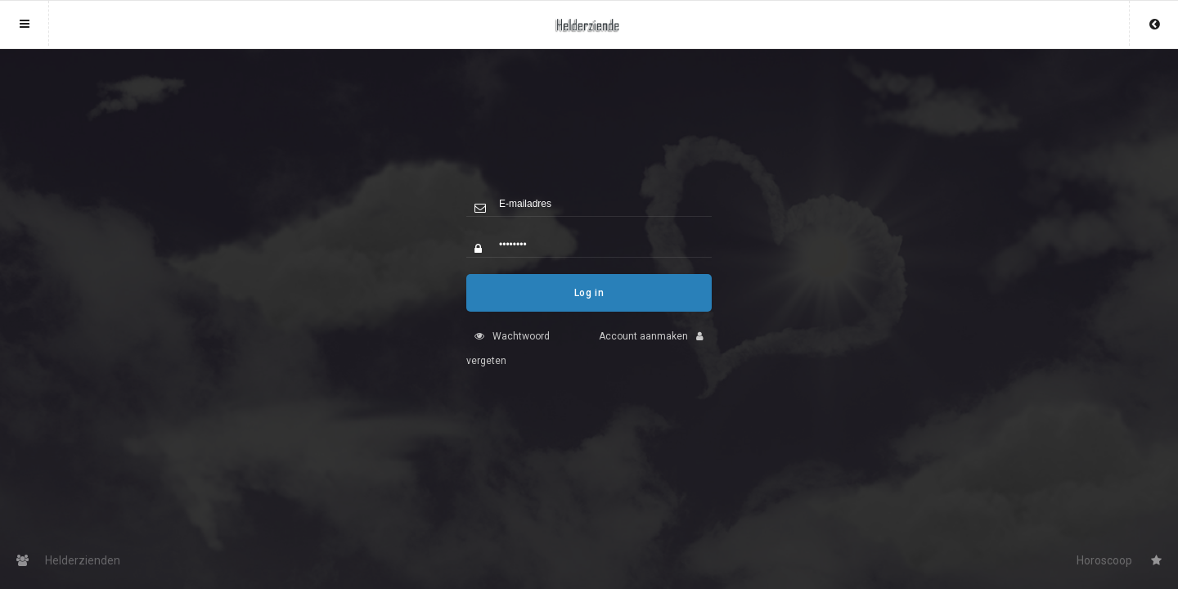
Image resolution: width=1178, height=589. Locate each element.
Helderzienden (68, 560)
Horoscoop (1119, 560)
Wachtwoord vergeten (508, 361)
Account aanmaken (655, 348)
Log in (589, 305)
